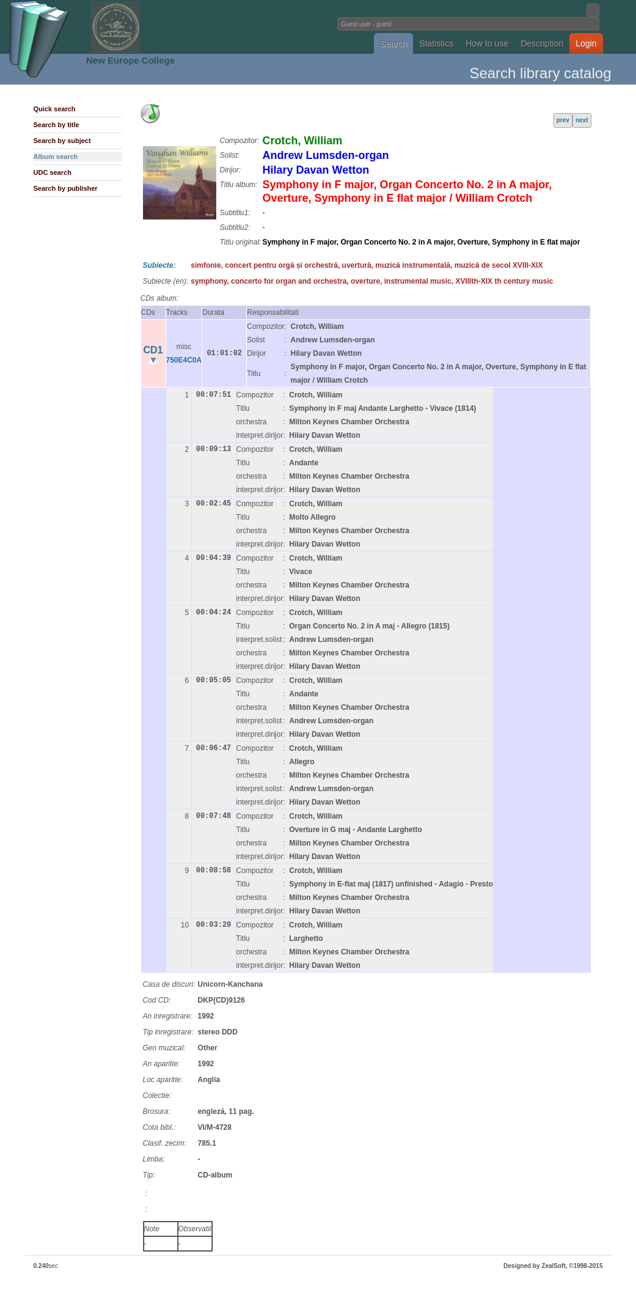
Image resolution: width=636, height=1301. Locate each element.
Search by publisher (66, 188)
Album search (56, 156)
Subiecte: (159, 265)
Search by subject (62, 140)
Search (393, 43)
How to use (487, 43)
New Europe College (130, 60)
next (582, 120)
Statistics (436, 43)
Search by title (56, 124)
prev (563, 120)
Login (586, 43)
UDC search (52, 172)
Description (542, 43)
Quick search (55, 108)
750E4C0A (184, 360)
